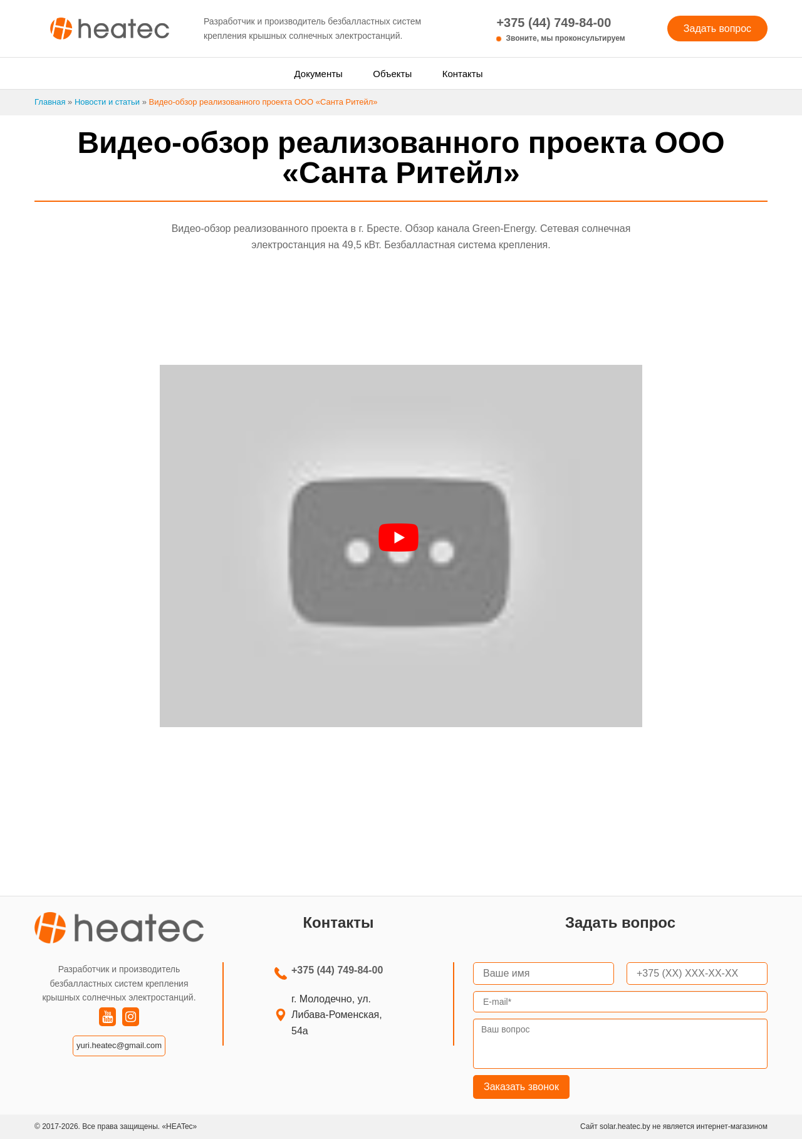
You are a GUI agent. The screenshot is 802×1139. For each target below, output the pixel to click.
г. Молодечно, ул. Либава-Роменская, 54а (336, 1015)
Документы (318, 73)
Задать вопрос (717, 28)
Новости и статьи (107, 102)
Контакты (462, 73)
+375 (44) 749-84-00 (560, 30)
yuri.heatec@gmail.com (119, 1045)
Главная (49, 102)
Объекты (392, 73)
